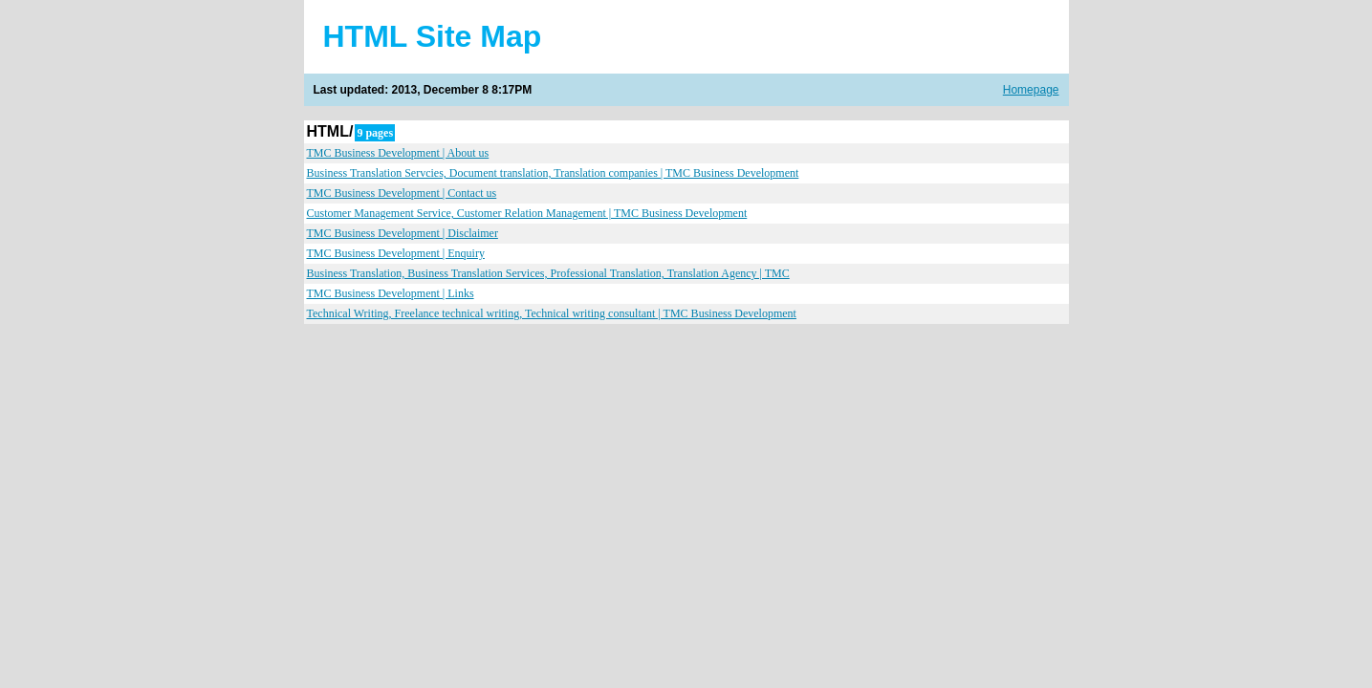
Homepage (1031, 90)
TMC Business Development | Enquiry (396, 253)
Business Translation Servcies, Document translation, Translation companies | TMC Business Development (553, 173)
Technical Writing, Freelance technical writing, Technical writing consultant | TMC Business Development (551, 313)
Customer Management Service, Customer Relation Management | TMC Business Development (527, 213)
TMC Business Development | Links (390, 293)
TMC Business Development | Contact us (402, 193)
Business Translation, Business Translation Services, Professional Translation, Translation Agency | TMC (548, 273)
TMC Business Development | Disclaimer (402, 233)
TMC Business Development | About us (398, 153)
